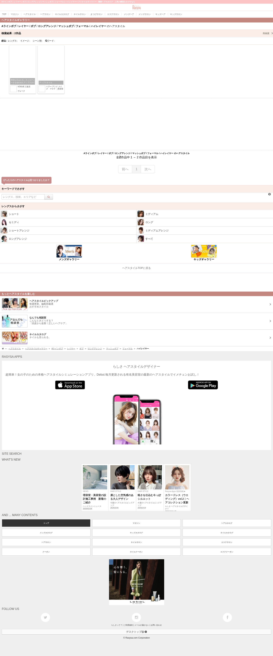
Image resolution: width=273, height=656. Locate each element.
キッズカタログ (136, 533)
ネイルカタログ (226, 533)
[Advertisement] (136, 124)
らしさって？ (116, 625)
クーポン (46, 552)
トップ (46, 523)
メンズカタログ (46, 533)
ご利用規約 (128, 625)
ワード (50, 40)
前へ (125, 169)
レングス (13, 40)
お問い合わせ (156, 625)
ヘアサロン (46, 542)
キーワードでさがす (13, 188)
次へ (147, 169)
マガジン (136, 523)
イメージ (25, 40)
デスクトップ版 (136, 631)
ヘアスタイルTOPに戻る (136, 267)
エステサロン (226, 542)
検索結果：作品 (137, 33)
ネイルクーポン (136, 552)
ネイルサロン (136, 542)
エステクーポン (226, 552)
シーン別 (38, 40)
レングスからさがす (13, 206)
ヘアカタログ (226, 523)
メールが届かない (142, 625)
